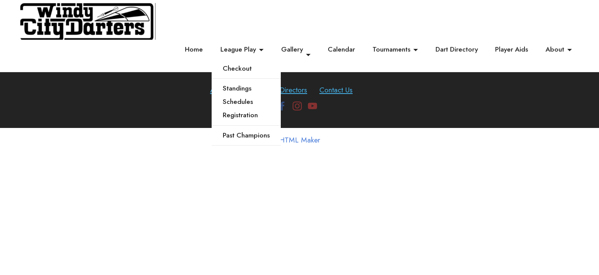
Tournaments (391, 49)
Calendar (341, 49)
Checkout (237, 68)
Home (194, 49)
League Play (238, 49)
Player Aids (511, 49)
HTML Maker (299, 140)
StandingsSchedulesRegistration (240, 101)
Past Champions (246, 135)
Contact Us (336, 89)
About (555, 49)
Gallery (292, 49)
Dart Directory (456, 49)
